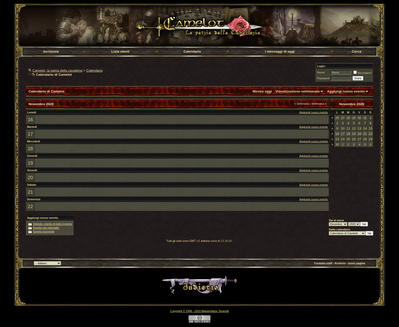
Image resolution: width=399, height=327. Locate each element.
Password (323, 78)
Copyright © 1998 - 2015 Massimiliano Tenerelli (199, 311)
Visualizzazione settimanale (297, 91)
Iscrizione (51, 51)
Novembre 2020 (351, 104)
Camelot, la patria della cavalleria (57, 70)
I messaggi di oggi (280, 51)
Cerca (356, 51)
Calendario (192, 51)
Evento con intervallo (46, 227)
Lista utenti (120, 51)
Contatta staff (323, 263)
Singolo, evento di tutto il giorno (52, 223)
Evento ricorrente (43, 231)
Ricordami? (362, 72)
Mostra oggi (262, 91)
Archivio (340, 263)
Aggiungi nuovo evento (346, 91)
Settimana (301, 103)
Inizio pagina (356, 263)
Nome (320, 72)
